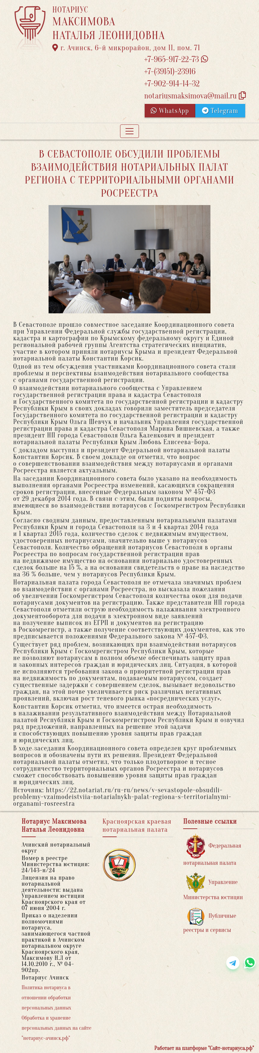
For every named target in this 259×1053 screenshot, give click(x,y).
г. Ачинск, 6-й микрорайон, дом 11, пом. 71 (126, 48)
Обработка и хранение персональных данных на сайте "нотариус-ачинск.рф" (56, 1028)
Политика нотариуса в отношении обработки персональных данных (46, 998)
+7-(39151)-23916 (169, 71)
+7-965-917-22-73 (176, 59)
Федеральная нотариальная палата (212, 850)
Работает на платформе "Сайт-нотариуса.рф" (204, 1048)
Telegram (220, 111)
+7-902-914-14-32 (171, 83)
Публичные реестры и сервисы (209, 920)
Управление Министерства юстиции (213, 887)
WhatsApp (170, 111)
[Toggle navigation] (129, 131)
